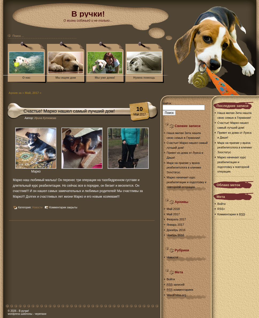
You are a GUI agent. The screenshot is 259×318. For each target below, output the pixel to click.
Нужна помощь (144, 77)
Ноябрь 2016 (175, 235)
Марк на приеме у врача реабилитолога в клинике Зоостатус (184, 167)
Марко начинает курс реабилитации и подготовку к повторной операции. (186, 182)
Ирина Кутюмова (45, 118)
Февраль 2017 (176, 219)
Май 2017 (173, 214)
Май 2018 (173, 208)
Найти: (167, 103)
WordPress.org (176, 295)
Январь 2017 (175, 224)
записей (176, 284)
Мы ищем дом (66, 77)
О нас (26, 77)
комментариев (180, 289)
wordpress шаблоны (20, 313)
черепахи (40, 313)
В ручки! (24, 310)
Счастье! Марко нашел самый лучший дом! (69, 111)
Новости (37, 207)
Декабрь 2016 (176, 230)
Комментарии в (231, 214)
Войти (171, 279)
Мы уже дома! (105, 77)
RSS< (221, 208)
